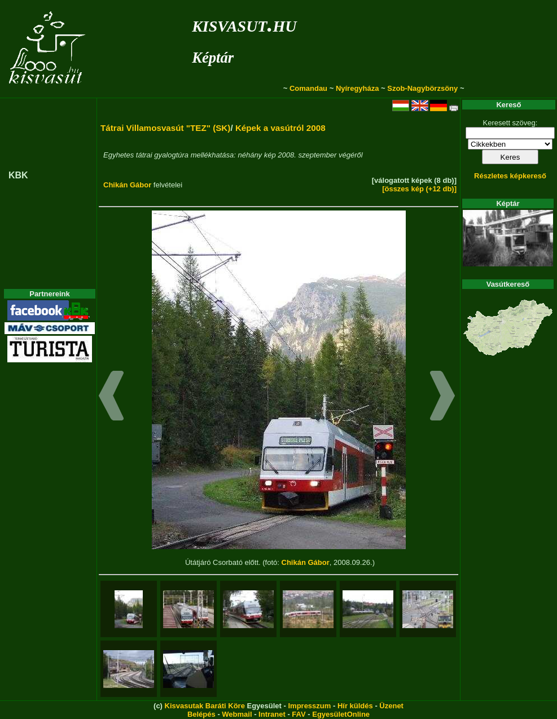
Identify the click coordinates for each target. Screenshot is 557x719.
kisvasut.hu (244, 24)
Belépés (201, 714)
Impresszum (309, 706)
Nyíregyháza (357, 88)
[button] (111, 397)
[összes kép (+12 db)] (419, 189)
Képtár (213, 57)
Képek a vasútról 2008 (280, 128)
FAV (298, 714)
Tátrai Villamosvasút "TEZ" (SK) (165, 128)
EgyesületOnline (341, 714)
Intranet (272, 714)
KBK (18, 175)
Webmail (237, 714)
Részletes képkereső (510, 176)
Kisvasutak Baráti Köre (205, 706)
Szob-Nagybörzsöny (422, 88)
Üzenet (391, 706)
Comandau (308, 88)
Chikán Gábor (127, 185)
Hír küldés (355, 706)
